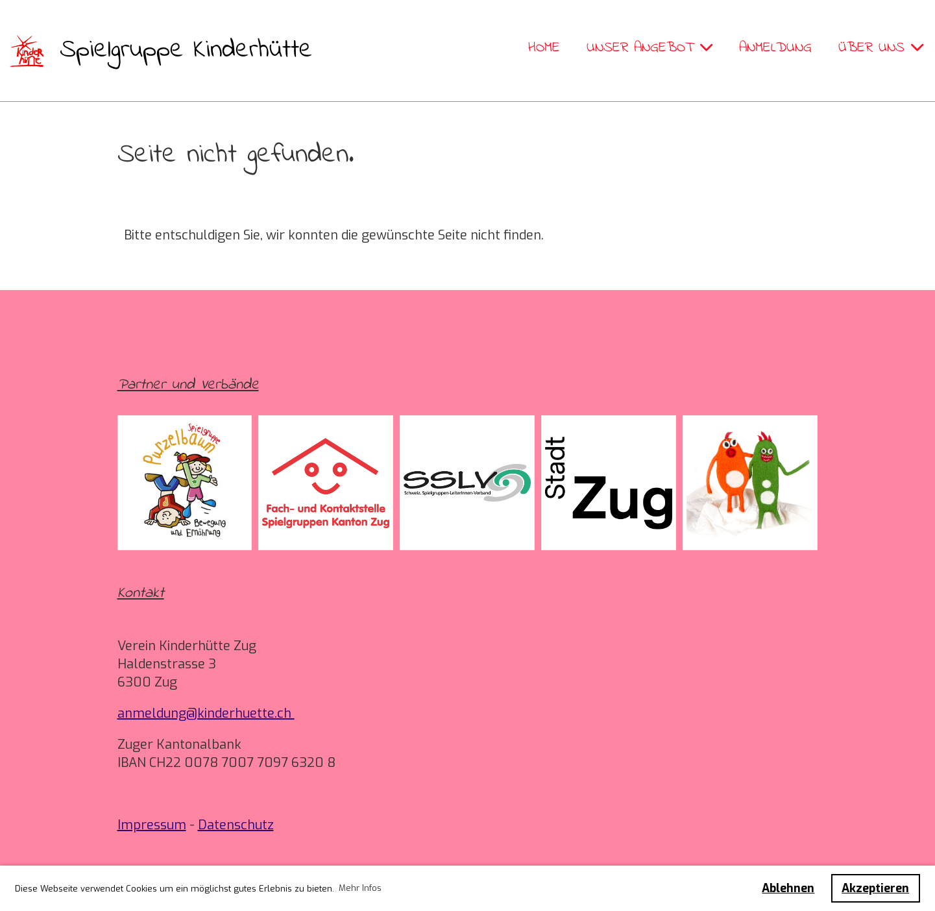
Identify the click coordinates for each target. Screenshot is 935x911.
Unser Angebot (649, 48)
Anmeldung (775, 48)
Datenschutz (236, 825)
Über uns (880, 48)
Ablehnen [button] (788, 888)
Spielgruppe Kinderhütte (186, 50)
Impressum (151, 825)
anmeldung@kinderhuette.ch (206, 713)
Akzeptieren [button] (875, 888)
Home (544, 48)
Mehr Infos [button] (360, 887)
